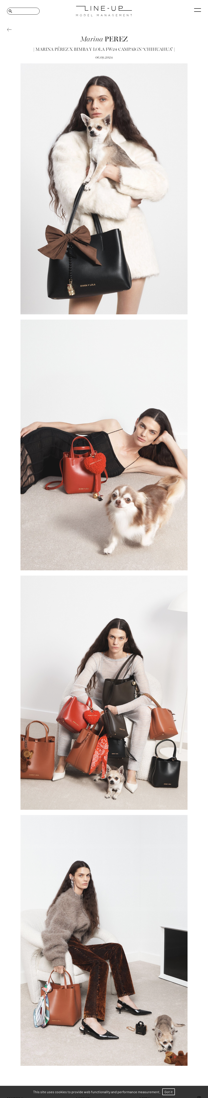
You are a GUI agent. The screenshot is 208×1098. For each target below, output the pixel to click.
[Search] (23, 11)
